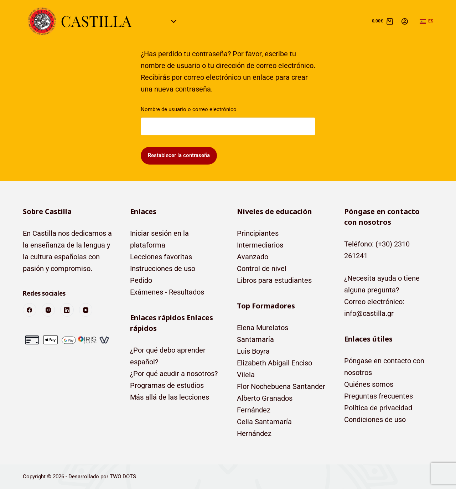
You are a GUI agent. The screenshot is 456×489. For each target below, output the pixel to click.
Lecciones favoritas (161, 257)
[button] (426, 21)
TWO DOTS (123, 476)
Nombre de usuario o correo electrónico (189, 109)
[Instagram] (48, 310)
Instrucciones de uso (162, 268)
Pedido (141, 280)
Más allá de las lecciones (169, 397)
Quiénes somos (368, 384)
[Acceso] (404, 21)
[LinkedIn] (67, 310)
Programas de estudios (167, 385)
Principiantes (258, 233)
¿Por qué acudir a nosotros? (174, 373)
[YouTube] (86, 310)
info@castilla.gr (369, 313)
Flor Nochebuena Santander (281, 386)
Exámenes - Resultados (167, 292)
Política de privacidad (378, 408)
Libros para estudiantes (274, 280)
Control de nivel (261, 268)
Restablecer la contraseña (179, 155)
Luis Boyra (253, 351)
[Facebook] (29, 310)
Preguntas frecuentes (378, 396)
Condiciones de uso (375, 419)
